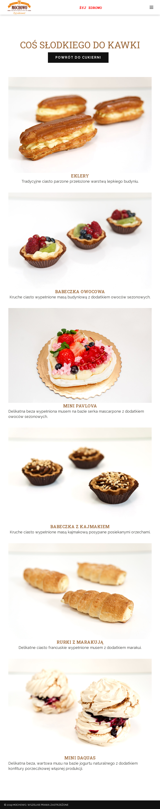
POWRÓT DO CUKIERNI (78, 57)
